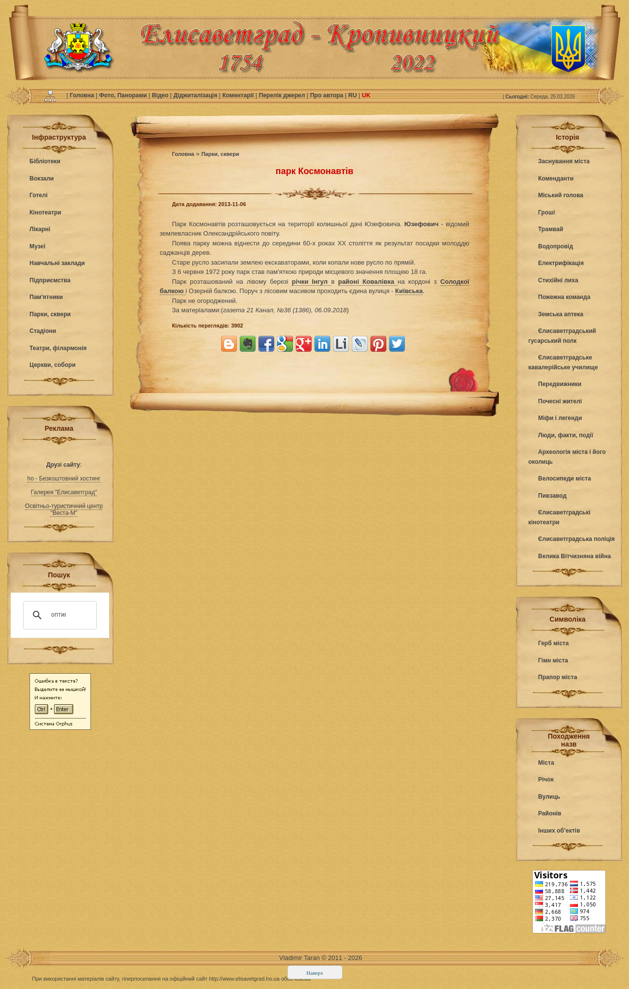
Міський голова (560, 195)
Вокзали (41, 178)
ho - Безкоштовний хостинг (63, 478)
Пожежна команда (564, 297)
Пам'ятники (46, 297)
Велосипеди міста (564, 478)
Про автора (327, 95)
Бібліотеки (44, 161)
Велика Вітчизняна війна (574, 556)
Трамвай (550, 229)
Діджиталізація (196, 95)
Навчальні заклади (57, 263)
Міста (546, 762)
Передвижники (559, 384)
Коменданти (555, 178)
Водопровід (555, 246)
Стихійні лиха (558, 280)
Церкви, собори (52, 364)
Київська (409, 291)
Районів (549, 813)
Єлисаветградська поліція (576, 539)
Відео (161, 95)
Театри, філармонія (57, 348)
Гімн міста (553, 660)
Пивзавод (552, 495)
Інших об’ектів (559, 830)
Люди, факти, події (565, 435)
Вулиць (549, 796)
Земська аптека (560, 314)
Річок (546, 779)
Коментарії (239, 95)
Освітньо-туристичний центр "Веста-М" (64, 509)
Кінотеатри (45, 212)
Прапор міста (557, 677)
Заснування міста (564, 161)
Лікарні (39, 229)
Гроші (546, 212)
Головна (83, 95)
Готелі (38, 195)
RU (353, 95)
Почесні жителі (560, 401)
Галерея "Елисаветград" (64, 492)
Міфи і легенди (560, 418)
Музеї (37, 246)
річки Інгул (311, 281)
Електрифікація (561, 263)
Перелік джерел (283, 95)
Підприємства (49, 280)
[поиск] (58, 615)
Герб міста (553, 643)
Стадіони (42, 331)
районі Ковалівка (368, 281)
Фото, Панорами (123, 95)
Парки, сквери (50, 314)
